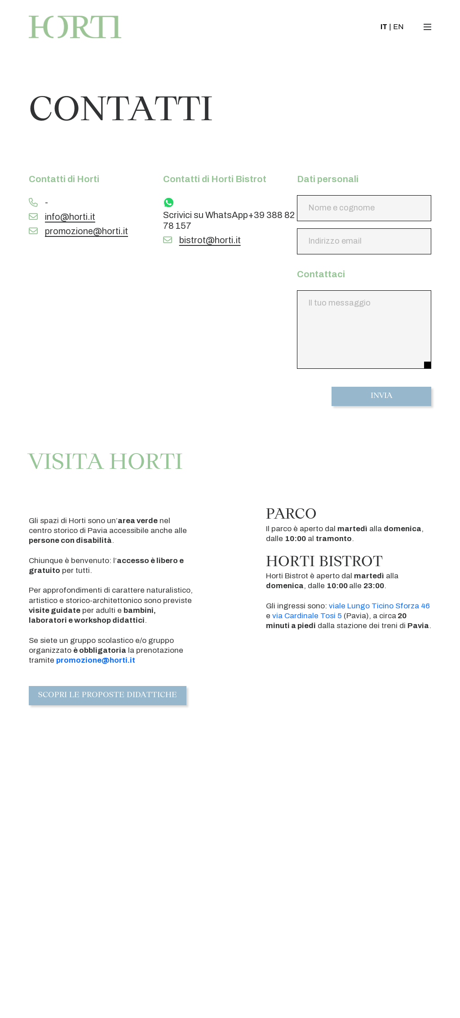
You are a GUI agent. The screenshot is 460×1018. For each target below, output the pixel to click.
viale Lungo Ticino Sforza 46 (379, 606)
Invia (381, 396)
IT (382, 28)
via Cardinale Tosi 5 (307, 616)
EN (396, 28)
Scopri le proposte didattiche (108, 696)
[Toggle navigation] (428, 28)
